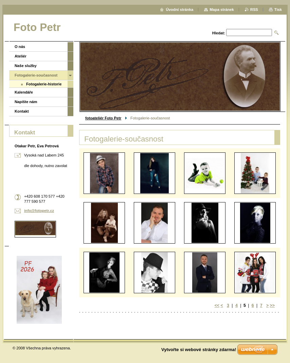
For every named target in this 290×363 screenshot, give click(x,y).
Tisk (278, 9)
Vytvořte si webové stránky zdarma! (198, 349)
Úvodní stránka (179, 9)
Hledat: (218, 33)
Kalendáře (24, 92)
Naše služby (26, 66)
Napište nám (26, 102)
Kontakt (22, 111)
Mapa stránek (222, 9)
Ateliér (20, 56)
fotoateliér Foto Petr (103, 118)
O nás (20, 47)
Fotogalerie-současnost (36, 75)
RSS (254, 9)
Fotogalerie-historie (43, 84)
